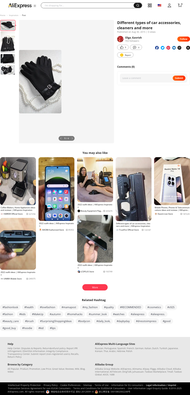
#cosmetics (154, 307)
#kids (22, 314)
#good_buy (9, 328)
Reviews (69, 368)
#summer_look (98, 314)
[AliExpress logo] (20, 5)
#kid (41, 328)
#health (29, 307)
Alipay (146, 368)
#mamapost (69, 307)
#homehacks (74, 314)
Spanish (121, 348)
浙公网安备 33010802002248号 (112, 391)
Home (2, 15)
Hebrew (121, 351)
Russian (99, 348)
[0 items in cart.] (179, 5)
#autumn (55, 314)
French (130, 348)
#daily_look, (103, 321)
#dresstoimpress (146, 321)
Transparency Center (19, 353)
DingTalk (126, 371)
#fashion (8, 314)
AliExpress (125, 368)
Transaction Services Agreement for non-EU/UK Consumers (39, 388)
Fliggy (153, 368)
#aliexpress (137, 314)
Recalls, (75, 353)
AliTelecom (115, 371)
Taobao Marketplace (155, 371)
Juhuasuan (138, 371)
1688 (111, 374)
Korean (99, 351)
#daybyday (123, 321)
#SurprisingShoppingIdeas (56, 321)
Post (24, 15)
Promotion (34, 368)
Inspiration (13, 15)
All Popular (13, 368)
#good (167, 321)
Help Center (14, 348)
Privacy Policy (51, 385)
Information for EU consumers (127, 385)
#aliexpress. (158, 314)
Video (10, 371)
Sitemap (87, 385)
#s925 (170, 307)
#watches (118, 314)
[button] (35, 6)
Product (24, 368)
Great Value (58, 368)
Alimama (137, 368)
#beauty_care (11, 321)
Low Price (46, 368)
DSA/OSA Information (33, 351)
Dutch (155, 348)
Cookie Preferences (70, 385)
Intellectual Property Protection (24, 385)
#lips (53, 328)
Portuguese (110, 348)
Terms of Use (102, 385)
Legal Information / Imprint (161, 385)
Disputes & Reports (31, 348)
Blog (82, 368)
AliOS (105, 374)
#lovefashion (47, 307)
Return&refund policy (54, 348)
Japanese (173, 348)
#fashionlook (10, 307)
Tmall (170, 371)
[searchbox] (88, 5)
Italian (148, 348)
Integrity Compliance (57, 351)
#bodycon (84, 321)
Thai (106, 351)
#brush (29, 321)
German (139, 348)
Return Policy (15, 356)
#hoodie (27, 328)
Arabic (112, 351)
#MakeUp (37, 314)
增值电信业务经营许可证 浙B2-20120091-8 (72, 391)
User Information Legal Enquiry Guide (148, 388)
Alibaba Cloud (164, 368)
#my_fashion (90, 307)
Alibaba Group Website (107, 368)
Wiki (77, 368)
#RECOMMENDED (130, 307)
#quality (109, 307)
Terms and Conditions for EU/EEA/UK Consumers (99, 388)
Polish (129, 351)
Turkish (163, 348)
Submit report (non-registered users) (50, 353)
